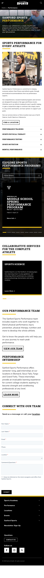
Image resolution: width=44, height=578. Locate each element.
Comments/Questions (8, 475)
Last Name (5, 444)
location (36, 426)
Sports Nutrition (22, 157)
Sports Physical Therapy (22, 147)
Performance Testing (22, 152)
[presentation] (15, 497)
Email (3, 452)
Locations (8, 523)
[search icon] (41, 2)
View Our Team (13, 361)
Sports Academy (11, 513)
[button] (4, 311)
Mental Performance (22, 162)
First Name (5, 436)
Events (7, 528)
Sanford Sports (10, 533)
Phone (3, 460)
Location (4, 467)
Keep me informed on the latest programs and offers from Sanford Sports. (21, 490)
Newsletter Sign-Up (12, 538)
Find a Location (10, 135)
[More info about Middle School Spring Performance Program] (22, 229)
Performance (9, 518)
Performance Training (22, 142)
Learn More (10, 407)
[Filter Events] (22, 188)
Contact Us (11, 552)
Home (4, 8)
